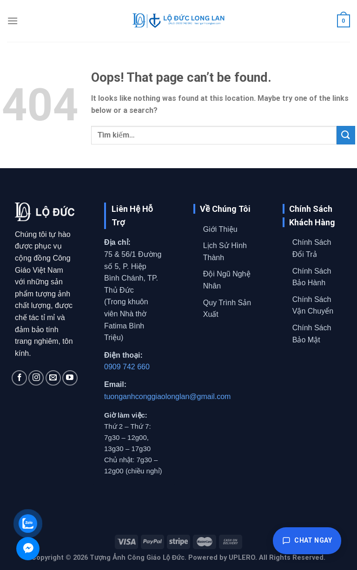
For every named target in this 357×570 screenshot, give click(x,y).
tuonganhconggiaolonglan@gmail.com (167, 396)
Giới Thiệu (220, 229)
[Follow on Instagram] (36, 378)
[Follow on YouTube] (70, 378)
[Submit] (346, 135)
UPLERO (242, 558)
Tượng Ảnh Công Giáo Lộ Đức (137, 558)
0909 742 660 (127, 367)
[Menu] (12, 20)
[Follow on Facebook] (19, 378)
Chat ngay (307, 541)
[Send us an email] (53, 378)
